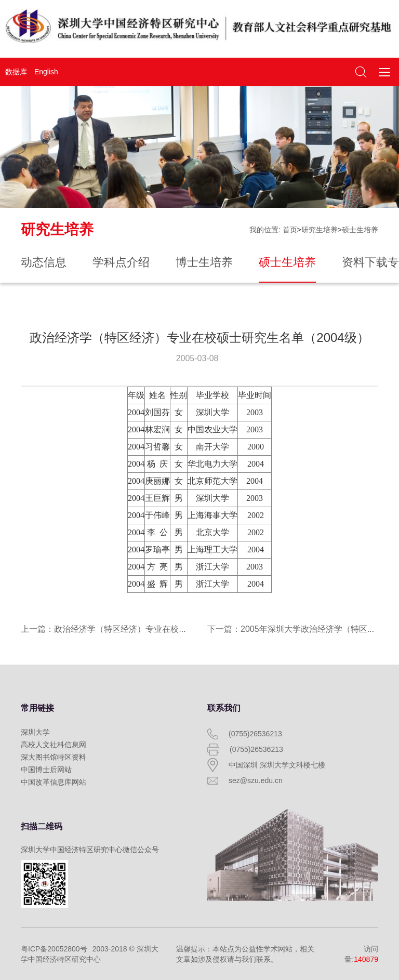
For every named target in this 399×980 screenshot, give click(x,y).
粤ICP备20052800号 (54, 949)
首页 (290, 230)
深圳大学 (35, 732)
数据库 (16, 72)
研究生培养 (319, 230)
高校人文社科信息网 (53, 744)
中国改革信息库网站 (53, 782)
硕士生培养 (360, 230)
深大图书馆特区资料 (53, 757)
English (46, 72)
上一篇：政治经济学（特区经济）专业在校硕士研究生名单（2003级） (151, 629)
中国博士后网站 (46, 769)
